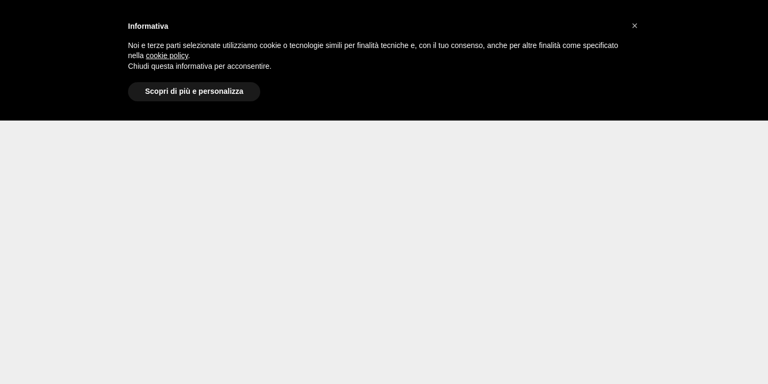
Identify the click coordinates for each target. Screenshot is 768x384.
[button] (634, 25)
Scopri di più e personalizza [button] (194, 91)
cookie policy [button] (167, 55)
